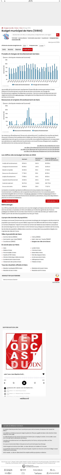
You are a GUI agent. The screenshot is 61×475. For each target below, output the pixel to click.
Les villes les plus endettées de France (48, 145)
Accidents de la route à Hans (11, 259)
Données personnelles (44, 461)
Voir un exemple (55, 282)
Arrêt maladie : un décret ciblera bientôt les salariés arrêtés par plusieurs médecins (24, 452)
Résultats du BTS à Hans (39, 270)
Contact (29, 461)
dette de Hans (19, 95)
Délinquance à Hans (37, 259)
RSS (20, 463)
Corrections (24, 463)
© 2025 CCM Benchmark (49, 463)
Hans (21, 28)
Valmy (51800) (36, 237)
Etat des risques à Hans (38, 254)
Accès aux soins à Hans (38, 257)
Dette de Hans (52, 201)
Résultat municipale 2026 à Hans (12, 268)
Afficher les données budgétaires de (11, 45)
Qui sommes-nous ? (6, 461)
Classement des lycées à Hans (12, 261)
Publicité (25, 461)
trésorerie (47, 193)
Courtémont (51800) (9, 241)
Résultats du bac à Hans (10, 270)
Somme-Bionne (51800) (10, 237)
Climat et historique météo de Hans (13, 257)
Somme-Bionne (22, 38)
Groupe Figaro (40, 463)
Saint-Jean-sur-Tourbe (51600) (41, 239)
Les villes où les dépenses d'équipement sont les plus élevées (41, 151)
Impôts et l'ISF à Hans (9, 254)
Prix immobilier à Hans (9, 252)
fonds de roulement (31, 193)
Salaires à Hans (7, 250)
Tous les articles (14, 463)
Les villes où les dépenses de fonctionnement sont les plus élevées (40, 149)
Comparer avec (33, 45)
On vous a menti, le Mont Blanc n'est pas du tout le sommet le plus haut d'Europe (24, 444)
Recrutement (35, 461)
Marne (16, 28)
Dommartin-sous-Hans (34, 38)
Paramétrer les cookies (54, 461)
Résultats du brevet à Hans (40, 268)
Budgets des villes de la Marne (41, 241)
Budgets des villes (9, 28)
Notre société (19, 461)
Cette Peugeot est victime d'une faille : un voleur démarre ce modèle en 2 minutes (24, 446)
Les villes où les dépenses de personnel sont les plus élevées (41, 147)
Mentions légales (32, 463)
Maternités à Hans (37, 252)
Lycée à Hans (36, 248)
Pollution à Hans (36, 261)
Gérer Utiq (8, 463)
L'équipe (13, 461)
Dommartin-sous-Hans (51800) (12, 239)
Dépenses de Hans (10, 201)
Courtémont (45, 38)
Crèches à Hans (36, 250)
